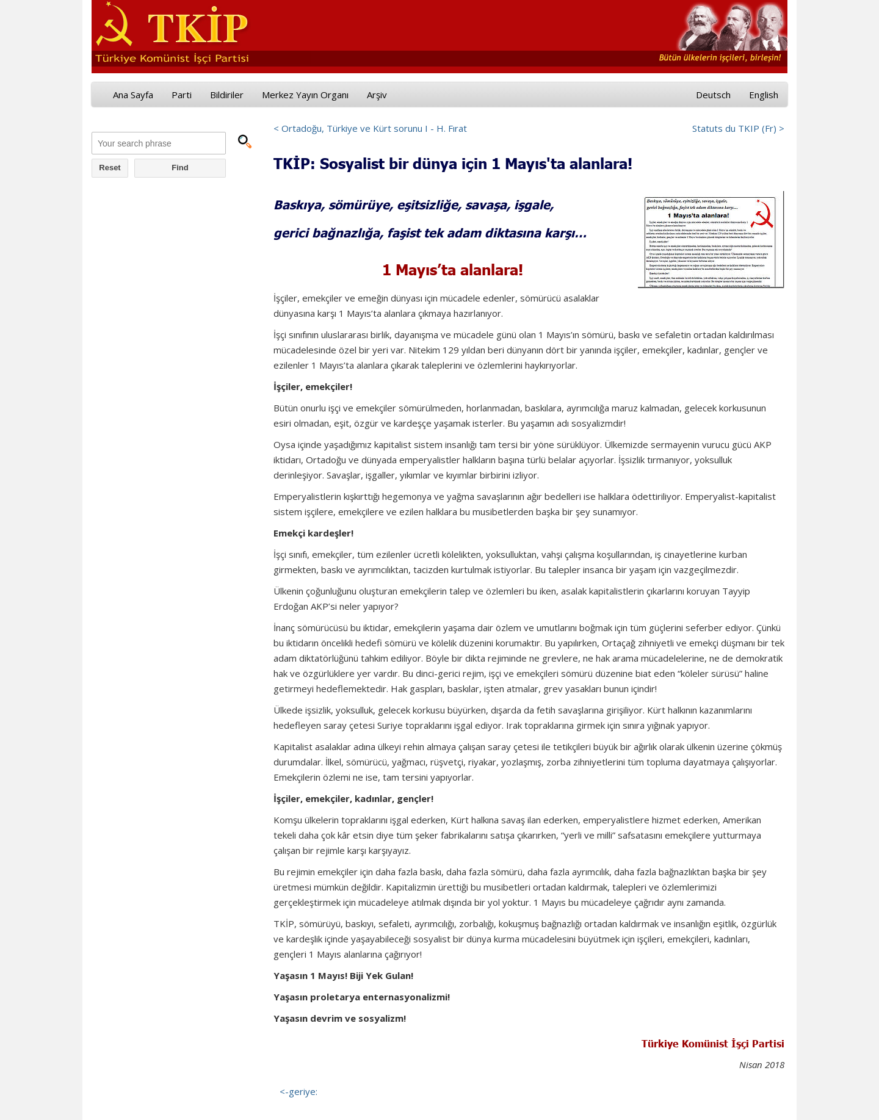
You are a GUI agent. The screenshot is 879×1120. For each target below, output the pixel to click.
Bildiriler (227, 95)
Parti (182, 95)
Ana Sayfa (133, 95)
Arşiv (377, 95)
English (763, 95)
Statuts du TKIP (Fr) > (738, 128)
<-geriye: (298, 1091)
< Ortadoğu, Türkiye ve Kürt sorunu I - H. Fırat (370, 128)
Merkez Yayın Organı (305, 95)
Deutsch (713, 95)
